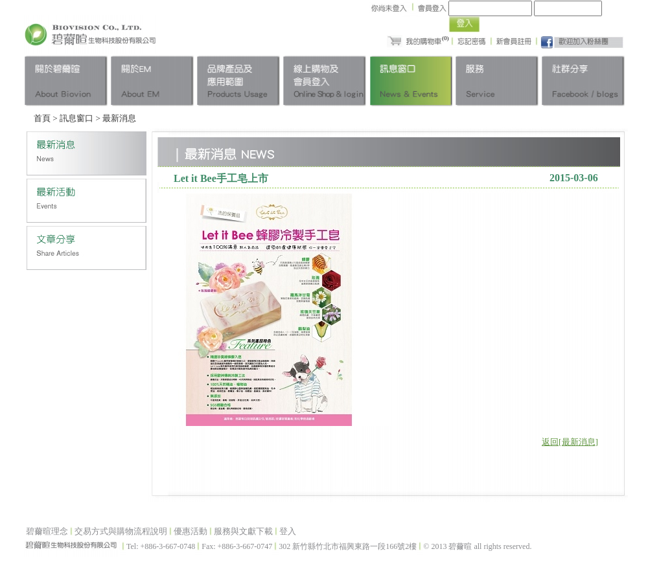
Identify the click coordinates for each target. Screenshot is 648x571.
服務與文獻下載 (243, 531)
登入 (287, 531)
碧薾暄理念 (47, 531)
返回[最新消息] (570, 442)
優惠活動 (190, 531)
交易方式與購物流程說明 (121, 531)
